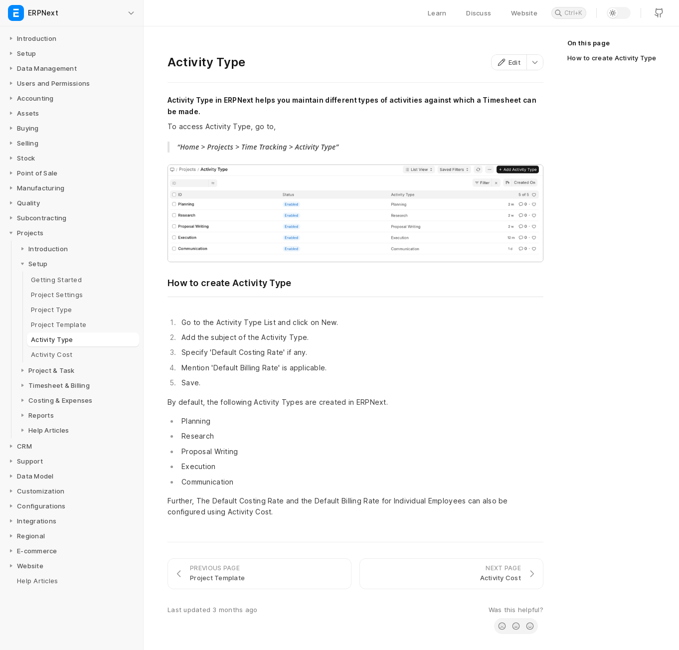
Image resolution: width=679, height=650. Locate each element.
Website (524, 13)
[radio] (502, 626)
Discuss (478, 13)
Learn (437, 13)
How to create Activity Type (611, 58)
